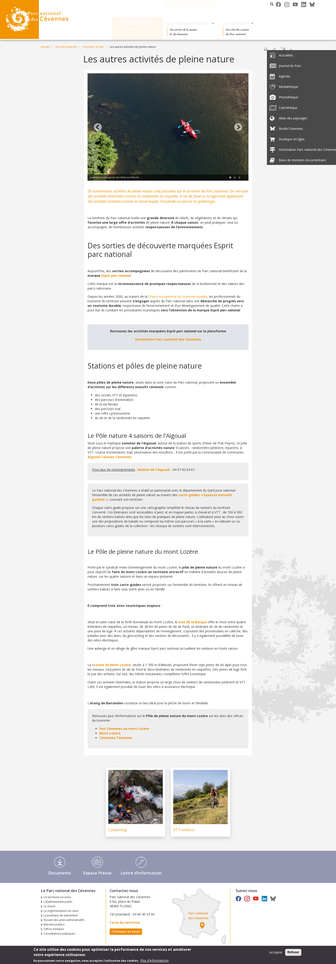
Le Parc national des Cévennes (193, 4)
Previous (97, 127)
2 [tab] (235, 177)
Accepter (275, 952)
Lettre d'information (141, 873)
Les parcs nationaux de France (245, 4)
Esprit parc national (116, 275)
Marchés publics (54, 924)
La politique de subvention (61, 915)
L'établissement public (58, 902)
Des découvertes (135, 23)
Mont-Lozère (110, 733)
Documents (59, 873)
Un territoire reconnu (57, 897)
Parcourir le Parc (93, 47)
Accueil (45, 47)
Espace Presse (97, 873)
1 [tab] (230, 177)
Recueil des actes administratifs (64, 920)
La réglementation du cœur (61, 911)
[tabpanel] (168, 127)
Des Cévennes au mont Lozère (124, 728)
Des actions (236, 23)
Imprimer (265, 49)
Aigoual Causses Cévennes (110, 457)
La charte (49, 906)
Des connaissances (189, 23)
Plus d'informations (154, 961)
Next (238, 127)
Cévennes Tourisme (115, 738)
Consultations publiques (59, 934)
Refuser (293, 952)
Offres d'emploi (54, 929)
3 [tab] (239, 177)
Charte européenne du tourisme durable (177, 296)
